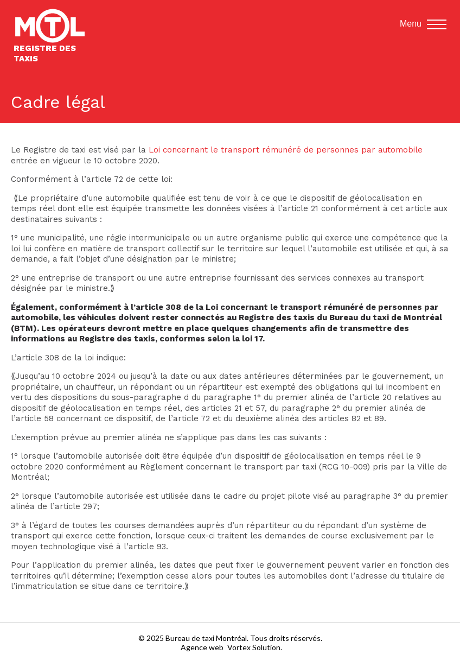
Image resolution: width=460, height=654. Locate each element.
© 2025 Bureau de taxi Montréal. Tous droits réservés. (230, 638)
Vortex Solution (253, 647)
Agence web (202, 647)
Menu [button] (423, 24)
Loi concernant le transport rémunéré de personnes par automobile (286, 150)
